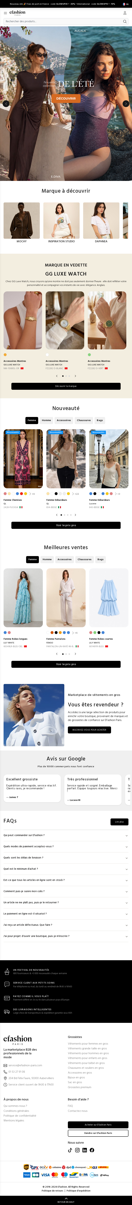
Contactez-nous (77, 1111)
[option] (66, 103)
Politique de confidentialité (20, 1115)
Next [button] (126, 103)
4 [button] (71, 514)
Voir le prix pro (66, 525)
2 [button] (66, 375)
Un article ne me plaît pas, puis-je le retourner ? (66, 902)
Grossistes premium (79, 1087)
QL (5, 503)
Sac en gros (75, 1082)
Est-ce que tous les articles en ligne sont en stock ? (66, 880)
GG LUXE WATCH (12, 364)
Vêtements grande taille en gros (87, 1048)
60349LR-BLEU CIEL (13, 646)
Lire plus (118, 822)
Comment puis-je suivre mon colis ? (66, 891)
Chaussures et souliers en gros (86, 1068)
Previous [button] (6, 103)
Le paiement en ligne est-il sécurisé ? (66, 914)
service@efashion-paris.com (25, 1065)
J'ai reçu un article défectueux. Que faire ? (66, 925)
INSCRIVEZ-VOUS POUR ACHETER (92, 730)
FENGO (49, 642)
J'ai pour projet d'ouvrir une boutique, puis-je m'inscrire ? (66, 936)
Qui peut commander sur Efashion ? (66, 835)
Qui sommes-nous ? (15, 1106)
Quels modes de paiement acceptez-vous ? (66, 846)
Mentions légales (14, 1120)
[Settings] (124, 3)
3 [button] (69, 375)
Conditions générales (16, 1111)
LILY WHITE (9, 642)
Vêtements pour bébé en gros (86, 1063)
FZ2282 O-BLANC (54, 368)
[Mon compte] (124, 12)
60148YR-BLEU (96, 646)
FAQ (70, 1106)
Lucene (92, 503)
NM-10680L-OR (11, 368)
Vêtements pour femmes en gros (88, 1043)
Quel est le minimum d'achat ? (66, 869)
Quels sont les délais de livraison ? (66, 858)
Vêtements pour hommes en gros (88, 1053)
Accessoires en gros (80, 1072)
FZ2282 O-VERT (95, 368)
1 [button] (63, 375)
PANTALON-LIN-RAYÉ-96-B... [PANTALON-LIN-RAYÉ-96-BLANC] (60, 646)
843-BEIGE (94, 507)
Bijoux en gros (76, 1077)
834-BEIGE (51, 507)
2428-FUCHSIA (11, 507)
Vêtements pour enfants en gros (87, 1058)
